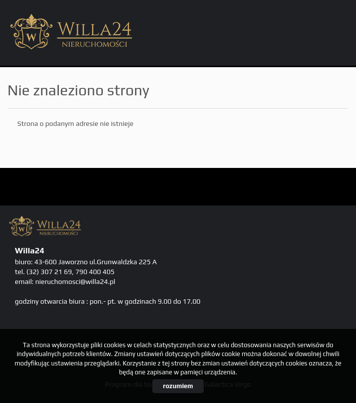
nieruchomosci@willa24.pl (75, 281)
